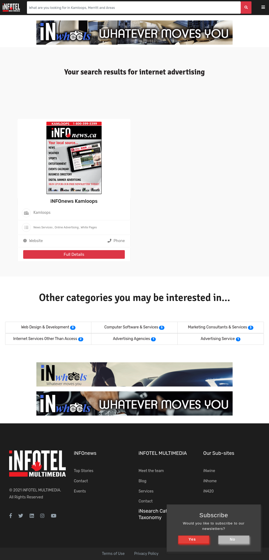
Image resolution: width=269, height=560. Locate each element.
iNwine (209, 471)
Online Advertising (67, 227)
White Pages (89, 227)
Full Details (74, 254)
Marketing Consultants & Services (217, 327)
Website (36, 241)
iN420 (208, 491)
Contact (81, 481)
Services (146, 491)
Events (80, 491)
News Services (43, 227)
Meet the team (151, 471)
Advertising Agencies (131, 338)
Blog (142, 481)
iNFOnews (85, 453)
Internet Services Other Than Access (45, 338)
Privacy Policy (146, 553)
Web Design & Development (45, 327)
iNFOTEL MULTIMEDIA (41, 490)
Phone (116, 241)
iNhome (210, 481)
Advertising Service (218, 338)
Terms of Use (113, 553)
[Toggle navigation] (266, 8)
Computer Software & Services (131, 327)
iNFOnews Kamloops (74, 201)
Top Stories (83, 471)
